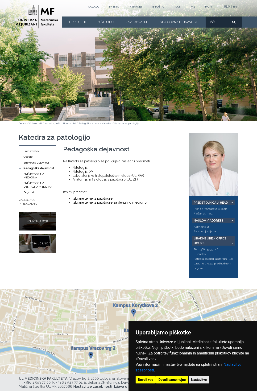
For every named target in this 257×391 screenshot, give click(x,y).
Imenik (114, 6)
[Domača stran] (36, 17)
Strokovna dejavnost (178, 22)
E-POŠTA (158, 6)
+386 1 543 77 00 (37, 382)
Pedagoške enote (89, 123)
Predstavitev (31, 151)
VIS (193, 6)
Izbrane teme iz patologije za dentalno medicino (110, 202)
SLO (227, 6)
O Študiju (106, 22)
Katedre (107, 123)
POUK (177, 6)
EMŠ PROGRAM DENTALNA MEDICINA (38, 184)
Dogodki (29, 192)
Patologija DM (83, 171)
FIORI (208, 6)
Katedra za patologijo (126, 123)
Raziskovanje (136, 22)
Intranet (135, 6)
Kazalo (93, 6)
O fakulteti (77, 22)
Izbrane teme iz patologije (92, 198)
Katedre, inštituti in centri (60, 123)
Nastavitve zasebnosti (92, 386)
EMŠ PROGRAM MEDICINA (34, 176)
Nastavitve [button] (199, 380)
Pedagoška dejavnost (39, 168)
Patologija (80, 167)
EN (235, 6)
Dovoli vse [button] (145, 380)
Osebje (28, 156)
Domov (22, 123)
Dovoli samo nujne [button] (172, 380)
